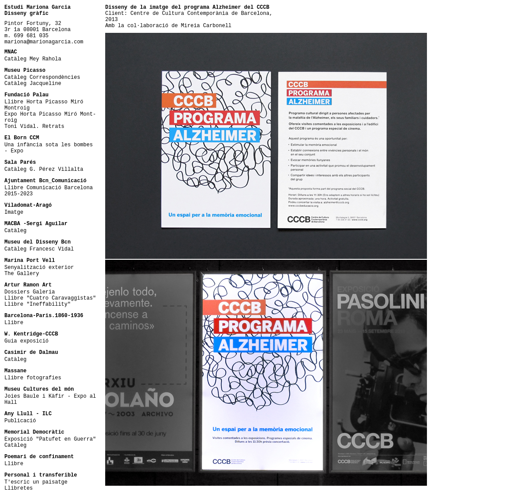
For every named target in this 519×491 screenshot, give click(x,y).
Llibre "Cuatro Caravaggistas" (50, 298)
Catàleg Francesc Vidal (39, 249)
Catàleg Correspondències (42, 77)
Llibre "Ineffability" (37, 304)
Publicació (20, 421)
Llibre (13, 323)
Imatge (13, 212)
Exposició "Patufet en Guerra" (50, 439)
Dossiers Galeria (29, 292)
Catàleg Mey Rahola (32, 59)
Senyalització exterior (39, 268)
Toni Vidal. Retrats (34, 127)
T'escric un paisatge (36, 482)
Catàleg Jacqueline (32, 84)
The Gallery (21, 274)
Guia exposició (26, 341)
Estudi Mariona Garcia (37, 7)
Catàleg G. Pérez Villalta (43, 169)
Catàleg (15, 231)
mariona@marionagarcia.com (43, 42)
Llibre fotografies (32, 378)
